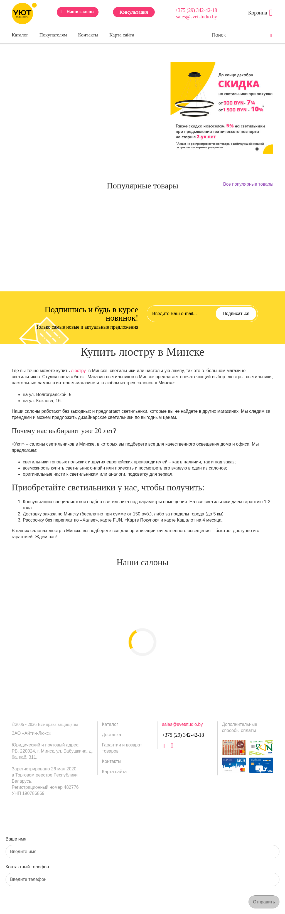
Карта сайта (121, 35)
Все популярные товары (248, 184)
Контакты (88, 35)
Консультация (133, 12)
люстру (78, 370)
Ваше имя (16, 839)
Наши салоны (80, 11)
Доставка (111, 734)
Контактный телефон (27, 866)
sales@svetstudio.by (196, 16)
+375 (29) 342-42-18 (196, 10)
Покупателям (53, 35)
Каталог (20, 35)
